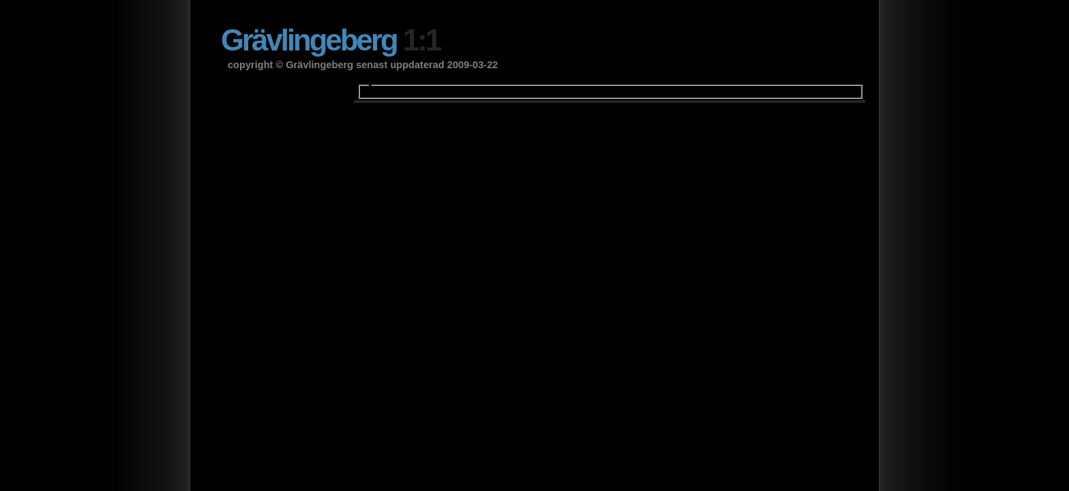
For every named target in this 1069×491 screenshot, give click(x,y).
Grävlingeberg (330, 40)
